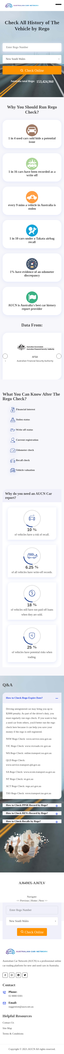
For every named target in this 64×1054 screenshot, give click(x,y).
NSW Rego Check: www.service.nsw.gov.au (28, 739)
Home (34, 900)
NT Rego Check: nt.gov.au (19, 779)
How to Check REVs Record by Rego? (32, 813)
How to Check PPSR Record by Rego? (32, 805)
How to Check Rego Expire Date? (32, 698)
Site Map (7, 1028)
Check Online (32, 70)
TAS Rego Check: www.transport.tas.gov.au (28, 793)
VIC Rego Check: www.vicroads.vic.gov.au (28, 746)
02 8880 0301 (16, 996)
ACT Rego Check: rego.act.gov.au (23, 786)
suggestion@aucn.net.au (21, 1006)
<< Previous (23, 900)
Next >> (43, 900)
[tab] (32, 883)
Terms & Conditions (13, 1033)
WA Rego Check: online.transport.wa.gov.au (29, 753)
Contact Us (8, 1022)
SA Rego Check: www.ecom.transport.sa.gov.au (30, 772)
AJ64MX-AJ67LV (32, 883)
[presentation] (5, 356)
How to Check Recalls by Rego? (32, 821)
